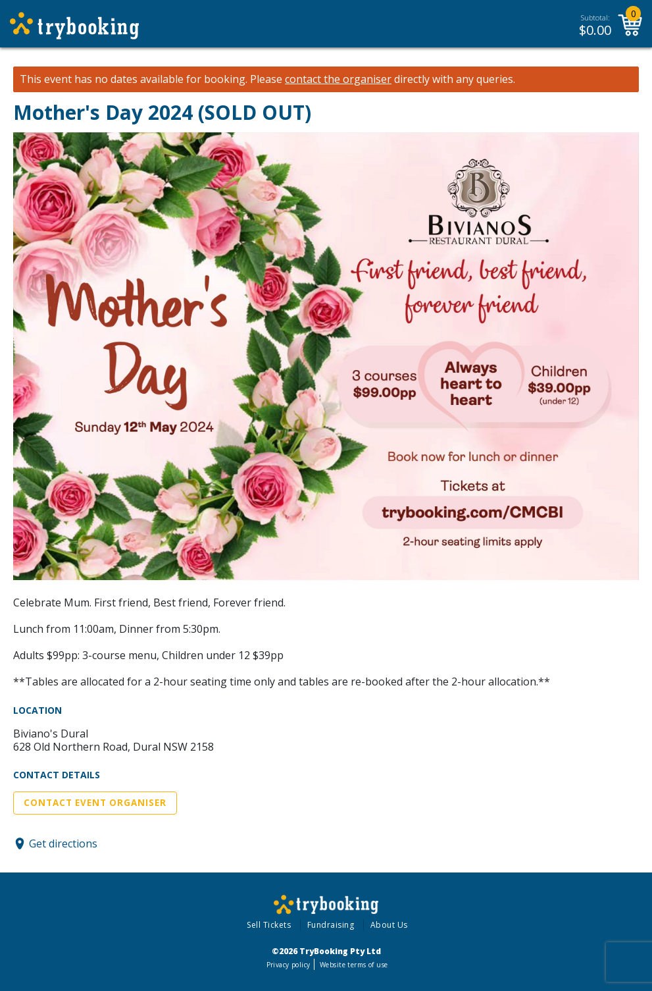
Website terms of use (354, 964)
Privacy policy (288, 964)
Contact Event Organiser (95, 803)
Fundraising (331, 924)
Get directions (63, 843)
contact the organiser (338, 79)
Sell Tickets (269, 924)
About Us (389, 924)
